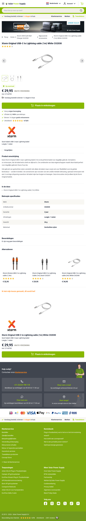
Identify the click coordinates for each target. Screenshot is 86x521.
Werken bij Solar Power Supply (54, 480)
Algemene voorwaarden (52, 490)
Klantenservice (56, 16)
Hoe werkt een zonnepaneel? (54, 439)
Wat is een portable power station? (56, 442)
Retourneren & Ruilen (9, 445)
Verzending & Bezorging (10, 442)
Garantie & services (8, 451)
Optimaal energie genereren (53, 445)
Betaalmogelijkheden (9, 439)
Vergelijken (8, 150)
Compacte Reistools (9, 487)
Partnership (48, 477)
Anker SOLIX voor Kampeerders (13, 490)
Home (12, 37)
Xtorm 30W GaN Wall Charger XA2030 (24, 37)
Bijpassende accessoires (43, 37)
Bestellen (5, 432)
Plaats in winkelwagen (43, 105)
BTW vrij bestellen (50, 474)
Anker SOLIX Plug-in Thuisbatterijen (14, 471)
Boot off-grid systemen (10, 483)
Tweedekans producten (10, 454)
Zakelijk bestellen (7, 435)
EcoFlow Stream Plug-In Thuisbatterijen (15, 477)
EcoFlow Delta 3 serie (9, 493)
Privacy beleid (48, 487)
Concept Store (7, 457)
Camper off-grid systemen (11, 474)
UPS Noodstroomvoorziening (12, 480)
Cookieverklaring (49, 483)
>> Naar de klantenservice (10, 462)
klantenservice (21, 372)
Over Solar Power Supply (52, 471)
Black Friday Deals (50, 493)
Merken (67, 16)
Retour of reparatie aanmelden (12, 448)
